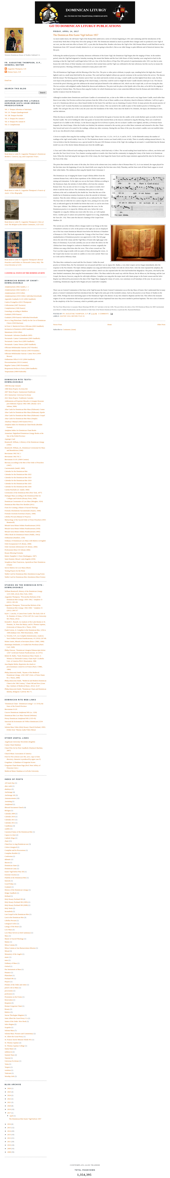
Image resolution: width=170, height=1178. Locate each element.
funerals (7, 881)
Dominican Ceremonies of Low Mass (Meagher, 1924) (24, 501)
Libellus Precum (10, 920)
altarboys (8, 789)
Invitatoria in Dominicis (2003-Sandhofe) (19, 329)
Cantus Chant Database (13, 745)
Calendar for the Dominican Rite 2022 (18, 474)
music (7, 957)
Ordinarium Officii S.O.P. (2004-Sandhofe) (20, 359)
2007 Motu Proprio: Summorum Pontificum (20, 392)
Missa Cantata (10, 945)
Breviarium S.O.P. (11, 709)
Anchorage (8, 792)
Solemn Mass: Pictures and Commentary (19, 1034)
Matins (7, 942)
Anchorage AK (10, 795)
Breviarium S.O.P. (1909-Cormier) (17, 459)
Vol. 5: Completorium (12, 125)
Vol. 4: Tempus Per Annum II (15, 122)
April (11, 1116)
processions (9, 991)
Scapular (8, 1027)
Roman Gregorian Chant (13, 1006)
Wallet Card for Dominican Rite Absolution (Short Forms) (25, 577)
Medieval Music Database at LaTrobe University (22, 771)
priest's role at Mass (11, 988)
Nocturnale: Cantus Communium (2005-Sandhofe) (22, 338)
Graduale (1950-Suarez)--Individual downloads (21, 317)
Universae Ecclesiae (12, 1061)
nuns (6, 960)
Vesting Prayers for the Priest (15, 571)
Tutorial (7, 1058)
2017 (9, 1113)
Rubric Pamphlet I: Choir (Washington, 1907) (21, 556)
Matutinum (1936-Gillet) (13, 332)
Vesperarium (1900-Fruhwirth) (15, 372)
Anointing (8, 801)
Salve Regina (9, 1024)
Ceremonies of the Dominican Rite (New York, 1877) (23, 493)
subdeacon (8, 1052)
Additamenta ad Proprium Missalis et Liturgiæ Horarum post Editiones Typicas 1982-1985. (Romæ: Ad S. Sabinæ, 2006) (24, 403)
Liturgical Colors (11, 924)
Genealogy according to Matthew (16, 311)
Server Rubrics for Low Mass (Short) (18, 568)
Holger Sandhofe (10, 893)
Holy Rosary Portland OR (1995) (16, 902)
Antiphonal (9, 804)
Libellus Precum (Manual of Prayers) (18, 517)
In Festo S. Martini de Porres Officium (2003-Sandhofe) (24, 326)
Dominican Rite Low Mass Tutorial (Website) (21, 715)
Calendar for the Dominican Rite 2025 (18, 484)
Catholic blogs (10, 838)
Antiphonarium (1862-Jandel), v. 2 (17, 290)
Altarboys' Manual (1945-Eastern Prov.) (19, 422)
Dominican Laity (10, 869)
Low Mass (8, 930)
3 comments (103, 314)
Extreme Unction (11, 875)
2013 (9, 1135)
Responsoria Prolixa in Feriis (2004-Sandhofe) (21, 368)
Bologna (8, 811)
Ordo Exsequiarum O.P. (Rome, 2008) (18, 544)
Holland (7, 896)
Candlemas (8, 826)
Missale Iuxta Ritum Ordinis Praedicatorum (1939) (22, 528)
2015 (9, 1128)
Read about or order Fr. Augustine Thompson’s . (24, 262)
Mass (6, 936)
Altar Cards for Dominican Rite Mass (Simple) (21, 419)
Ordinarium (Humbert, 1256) (15, 538)
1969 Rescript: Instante (13, 386)
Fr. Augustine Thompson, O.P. (76, 314)
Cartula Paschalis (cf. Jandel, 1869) (17, 490)
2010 (9, 1145)
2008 (9, 1152)
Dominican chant (11, 865)
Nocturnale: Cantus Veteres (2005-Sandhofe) (20, 344)
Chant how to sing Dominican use (16, 844)
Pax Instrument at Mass (13, 969)
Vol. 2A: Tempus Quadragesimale (16, 112)
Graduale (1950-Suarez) (13, 314)
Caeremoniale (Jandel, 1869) (15, 468)
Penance (7, 972)
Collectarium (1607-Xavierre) (15, 305)
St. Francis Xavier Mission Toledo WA (18, 1040)
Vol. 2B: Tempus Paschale (14, 115)
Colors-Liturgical (11, 847)
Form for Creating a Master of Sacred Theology (21, 508)
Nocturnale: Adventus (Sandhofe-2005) (18, 335)
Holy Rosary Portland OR (14, 899)
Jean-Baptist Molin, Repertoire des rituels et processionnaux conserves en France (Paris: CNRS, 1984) (23, 666)
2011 (9, 1142)
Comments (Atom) (69, 329)
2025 (9, 1092)
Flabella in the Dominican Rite (15, 878)
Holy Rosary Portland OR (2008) (16, 905)
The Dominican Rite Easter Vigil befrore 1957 (75, 35)
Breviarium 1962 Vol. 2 (13, 457)
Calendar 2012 (10, 823)
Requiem (8, 1003)
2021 (9, 1102)
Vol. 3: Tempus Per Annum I (14, 119)
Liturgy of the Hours (12, 927)
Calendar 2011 (10, 820)
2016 (9, 1124)
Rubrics (7, 1012)
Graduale (8, 887)
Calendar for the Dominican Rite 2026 (18, 487)
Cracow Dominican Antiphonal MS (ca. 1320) (21, 712)
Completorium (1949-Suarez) (15, 308)
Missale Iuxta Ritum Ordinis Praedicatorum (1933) (22, 525)
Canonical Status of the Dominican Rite (18, 832)
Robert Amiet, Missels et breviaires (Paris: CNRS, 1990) (24, 641)
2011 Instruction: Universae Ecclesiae (18, 395)
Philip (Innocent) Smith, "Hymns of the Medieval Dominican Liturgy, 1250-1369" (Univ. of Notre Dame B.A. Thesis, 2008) (25, 675)
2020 (9, 1106)
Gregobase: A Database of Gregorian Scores (20, 762)
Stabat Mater (9, 1049)
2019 (9, 1109)
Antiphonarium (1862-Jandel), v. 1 (17, 287)
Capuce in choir (10, 835)
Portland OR (9, 979)
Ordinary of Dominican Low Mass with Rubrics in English (25, 541)
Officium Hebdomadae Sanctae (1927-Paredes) (21, 347)
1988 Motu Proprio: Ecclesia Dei (16, 389)
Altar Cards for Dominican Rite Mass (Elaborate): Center (25, 409)
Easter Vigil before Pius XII (72, 316)
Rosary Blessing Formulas (14, 553)
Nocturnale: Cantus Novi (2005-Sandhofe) (19, 341)
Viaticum (8, 1073)
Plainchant (8, 975)
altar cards (8, 786)
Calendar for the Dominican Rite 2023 (18, 477)
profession (8, 994)
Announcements (10, 798)
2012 (9, 1138)
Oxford (7, 966)
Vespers (7, 1067)
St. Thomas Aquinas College (15, 1046)
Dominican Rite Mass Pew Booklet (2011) (19, 504)
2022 (9, 1099)
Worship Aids (9, 1076)
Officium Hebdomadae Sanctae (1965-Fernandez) (22, 351)
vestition (8, 1070)
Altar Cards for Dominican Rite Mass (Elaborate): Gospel (25, 415)
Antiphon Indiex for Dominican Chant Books (20, 430)
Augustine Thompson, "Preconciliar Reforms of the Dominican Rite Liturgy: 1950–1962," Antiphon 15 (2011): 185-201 (23, 599)
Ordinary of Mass (11, 963)
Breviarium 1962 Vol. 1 (13, 453)
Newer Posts (57, 325)
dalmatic (8, 859)
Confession (9, 856)
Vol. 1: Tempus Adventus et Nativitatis (18, 109)
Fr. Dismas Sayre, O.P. (13, 72)
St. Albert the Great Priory (14, 1037)
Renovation (9, 1000)
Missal (7, 951)
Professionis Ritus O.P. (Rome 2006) (17, 550)
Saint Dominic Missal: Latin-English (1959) (20, 559)
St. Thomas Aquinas (12, 1043)
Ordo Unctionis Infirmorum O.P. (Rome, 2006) (21, 547)
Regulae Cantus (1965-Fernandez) (16, 365)
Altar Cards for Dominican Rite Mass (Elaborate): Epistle (25, 412)
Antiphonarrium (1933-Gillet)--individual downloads (23, 296)
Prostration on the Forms (13, 997)
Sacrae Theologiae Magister (14, 1015)
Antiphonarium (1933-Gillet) (15, 293)
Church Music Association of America (18, 754)
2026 (9, 1088)
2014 (9, 1131)
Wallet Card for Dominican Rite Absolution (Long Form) (25, 574)
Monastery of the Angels (13, 954)
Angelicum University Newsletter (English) (20, 742)
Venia (7, 1064)
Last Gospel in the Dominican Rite (17, 914)
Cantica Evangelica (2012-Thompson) (18, 302)
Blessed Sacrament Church (14, 807)
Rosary (7, 1009)
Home (110, 325)
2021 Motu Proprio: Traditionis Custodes (19, 398)
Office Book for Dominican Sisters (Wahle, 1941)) (22, 535)
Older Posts (161, 325)
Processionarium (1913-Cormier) (16, 362)
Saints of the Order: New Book (15, 1021)
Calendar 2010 (10, 817)
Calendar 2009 (10, 814)
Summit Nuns (9, 1055)
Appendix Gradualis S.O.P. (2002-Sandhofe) (20, 299)
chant (6, 841)
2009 (9, 1149)
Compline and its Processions (15, 850)
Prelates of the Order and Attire (15, 985)
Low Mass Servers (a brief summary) (18, 933)
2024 (9, 1095)
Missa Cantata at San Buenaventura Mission (20, 948)
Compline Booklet (11, 853)
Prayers (7, 982)
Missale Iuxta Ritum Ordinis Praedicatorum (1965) (22, 532)
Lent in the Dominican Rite (14, 917)
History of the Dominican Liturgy (16, 890)
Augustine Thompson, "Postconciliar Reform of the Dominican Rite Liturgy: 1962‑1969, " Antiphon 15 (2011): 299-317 (24, 607)
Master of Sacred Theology (14, 939)
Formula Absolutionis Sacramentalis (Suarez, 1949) (23, 511)
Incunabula (8, 911)
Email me (8, 80)
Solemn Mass (9, 1030)
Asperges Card (10, 439)
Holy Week (8, 908)
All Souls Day (10, 783)
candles (7, 829)
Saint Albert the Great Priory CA (16, 1018)
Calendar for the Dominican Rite (16, 471)
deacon (7, 862)
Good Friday (9, 884)
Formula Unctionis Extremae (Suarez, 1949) (20, 514)
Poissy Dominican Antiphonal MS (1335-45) (20, 718)
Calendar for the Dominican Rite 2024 (18, 480)
